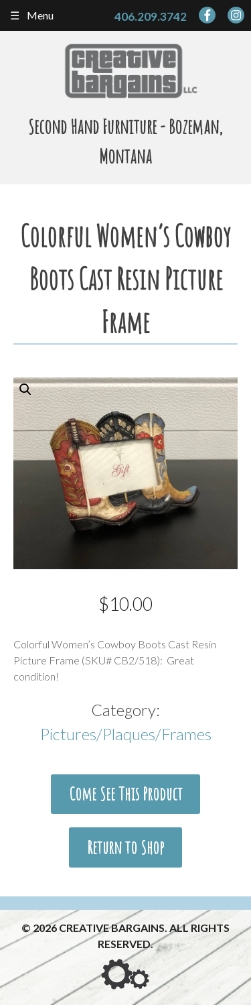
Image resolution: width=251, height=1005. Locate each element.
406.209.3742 (150, 16)
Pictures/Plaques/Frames (126, 734)
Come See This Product (126, 793)
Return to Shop (125, 847)
